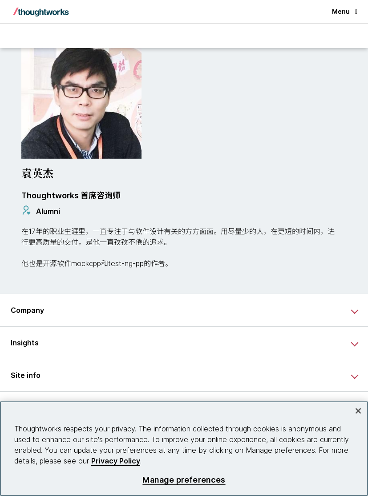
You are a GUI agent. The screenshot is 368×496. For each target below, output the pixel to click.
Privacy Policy (115, 460)
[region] (184, 448)
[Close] (358, 411)
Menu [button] (344, 11)
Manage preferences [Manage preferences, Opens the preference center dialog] (183, 479)
